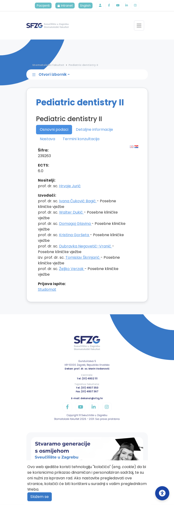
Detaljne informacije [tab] (94, 129)
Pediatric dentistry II (83, 65)
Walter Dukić (71, 212)
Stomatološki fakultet (48, 65)
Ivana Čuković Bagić (78, 201)
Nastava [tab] (47, 139)
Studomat (47, 289)
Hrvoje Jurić (70, 186)
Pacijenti (42, 6)
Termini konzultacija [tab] (81, 139)
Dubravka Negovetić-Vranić (85, 246)
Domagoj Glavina (75, 224)
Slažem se (39, 496)
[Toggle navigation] (139, 26)
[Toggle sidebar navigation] (88, 75)
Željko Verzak (72, 269)
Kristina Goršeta (74, 235)
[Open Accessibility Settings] (162, 493)
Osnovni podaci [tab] (54, 129)
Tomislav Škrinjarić (83, 257)
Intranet (65, 6)
